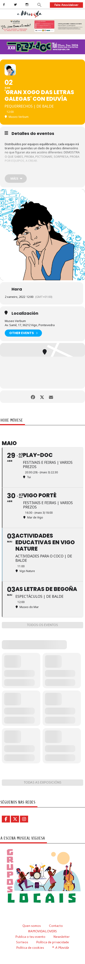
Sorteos (22, 942)
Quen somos (31, 926)
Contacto (56, 926)
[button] (39, 4)
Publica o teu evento (30, 937)
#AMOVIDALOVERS (42, 931)
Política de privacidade (52, 942)
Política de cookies (30, 948)
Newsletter (61, 937)
